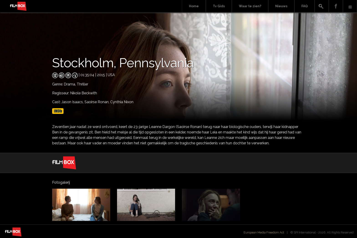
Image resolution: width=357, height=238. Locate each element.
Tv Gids (219, 6)
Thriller (82, 84)
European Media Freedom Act (264, 232)
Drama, (70, 84)
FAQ (304, 6)
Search (322, 6)
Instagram (350, 6)
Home (194, 6)
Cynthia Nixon (121, 102)
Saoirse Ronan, (97, 102)
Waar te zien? (250, 6)
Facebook (336, 6)
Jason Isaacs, (72, 102)
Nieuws (281, 6)
